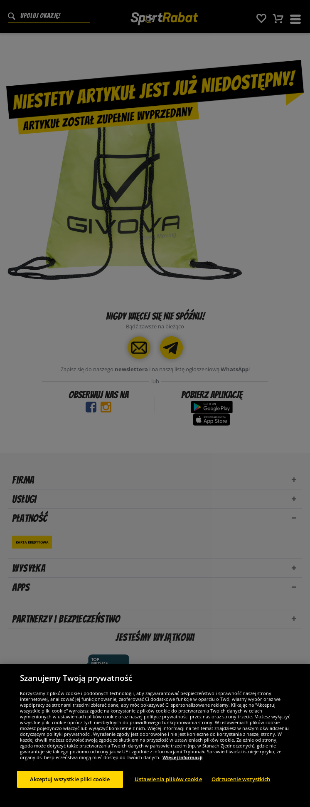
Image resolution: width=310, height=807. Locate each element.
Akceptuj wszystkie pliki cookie (70, 782)
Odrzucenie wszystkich (241, 782)
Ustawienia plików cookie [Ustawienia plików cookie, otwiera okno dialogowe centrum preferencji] (168, 782)
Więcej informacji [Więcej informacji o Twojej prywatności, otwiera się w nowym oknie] (182, 760)
